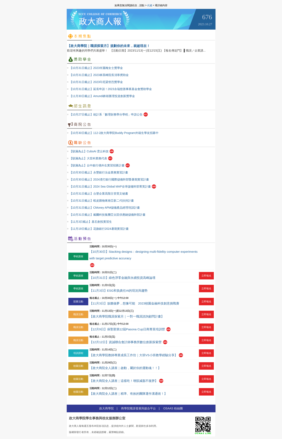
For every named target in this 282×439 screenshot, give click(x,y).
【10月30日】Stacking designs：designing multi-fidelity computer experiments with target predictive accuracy (144, 255)
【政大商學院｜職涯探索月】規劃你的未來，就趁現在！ (108, 46)
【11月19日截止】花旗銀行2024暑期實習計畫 (99, 228)
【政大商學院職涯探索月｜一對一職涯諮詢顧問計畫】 (127, 316)
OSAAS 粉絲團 (173, 408)
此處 (149, 5)
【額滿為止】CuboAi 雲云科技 (89, 151)
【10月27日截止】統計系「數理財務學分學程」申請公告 (106, 114)
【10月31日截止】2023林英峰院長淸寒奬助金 (99, 75)
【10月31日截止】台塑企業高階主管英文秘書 (98, 193)
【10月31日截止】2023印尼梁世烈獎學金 (96, 82)
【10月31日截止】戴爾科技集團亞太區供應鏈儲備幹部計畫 (107, 214)
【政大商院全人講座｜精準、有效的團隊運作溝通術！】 (128, 393)
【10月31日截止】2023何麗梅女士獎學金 (96, 68)
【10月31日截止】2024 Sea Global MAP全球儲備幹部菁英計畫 (110, 186)
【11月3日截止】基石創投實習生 (90, 221)
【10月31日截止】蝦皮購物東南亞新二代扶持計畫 (101, 200)
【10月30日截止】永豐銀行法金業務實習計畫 (98, 172)
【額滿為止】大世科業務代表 (88, 158)
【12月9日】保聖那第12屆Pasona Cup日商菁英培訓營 (127, 329)
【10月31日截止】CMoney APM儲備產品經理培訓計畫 (104, 207)
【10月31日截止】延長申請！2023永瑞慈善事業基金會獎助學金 (110, 89)
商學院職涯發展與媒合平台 (138, 408)
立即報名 (206, 275)
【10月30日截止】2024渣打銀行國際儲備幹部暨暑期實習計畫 (109, 179)
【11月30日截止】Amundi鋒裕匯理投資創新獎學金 (102, 96)
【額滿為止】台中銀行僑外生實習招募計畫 (97, 165)
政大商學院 (106, 408)
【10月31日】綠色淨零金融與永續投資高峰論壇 (122, 277)
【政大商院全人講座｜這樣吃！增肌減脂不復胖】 (124, 380)
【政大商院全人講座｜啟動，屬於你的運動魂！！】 (125, 368)
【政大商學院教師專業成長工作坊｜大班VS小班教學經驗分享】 (134, 355)
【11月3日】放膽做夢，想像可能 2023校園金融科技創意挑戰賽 (134, 303)
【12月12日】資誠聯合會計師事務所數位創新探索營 (126, 342)
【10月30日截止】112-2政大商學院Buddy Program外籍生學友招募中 (114, 133)
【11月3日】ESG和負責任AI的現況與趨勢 (119, 290)
